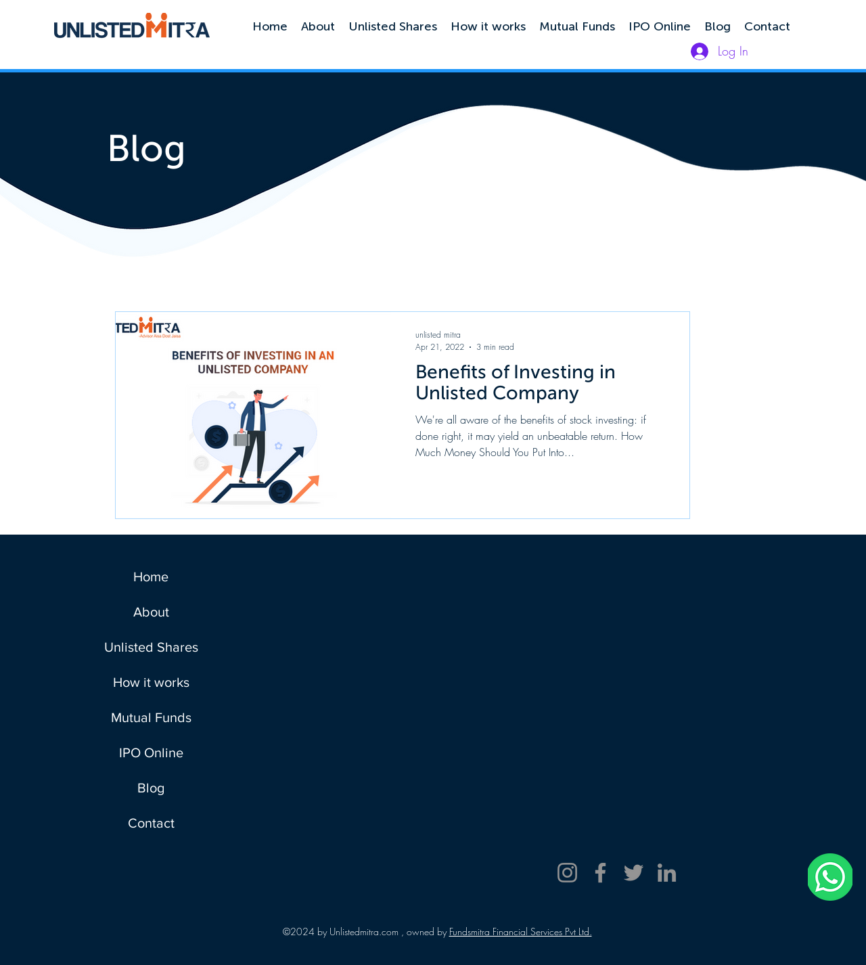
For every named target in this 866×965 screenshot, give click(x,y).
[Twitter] (633, 872)
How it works (151, 682)
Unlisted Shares (151, 646)
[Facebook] (600, 872)
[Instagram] (567, 872)
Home (150, 576)
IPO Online (151, 752)
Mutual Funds (151, 717)
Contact (151, 822)
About (151, 611)
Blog (150, 787)
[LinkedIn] (667, 872)
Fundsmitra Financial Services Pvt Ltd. (520, 931)
